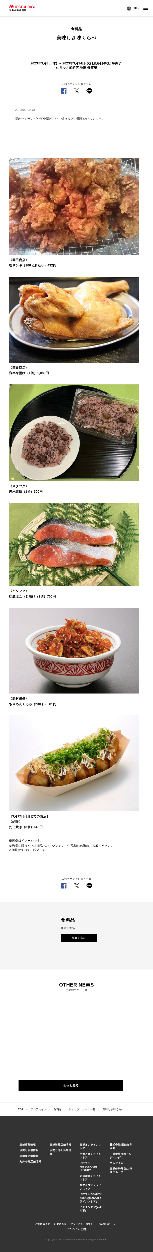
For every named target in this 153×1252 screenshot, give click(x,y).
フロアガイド (38, 1109)
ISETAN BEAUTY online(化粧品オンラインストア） (91, 1198)
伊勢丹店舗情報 (29, 1150)
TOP (21, 1109)
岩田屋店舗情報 (29, 1155)
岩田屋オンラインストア (90, 1177)
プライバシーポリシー (83, 1224)
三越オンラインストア (90, 1146)
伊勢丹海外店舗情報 (60, 1152)
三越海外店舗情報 (60, 1144)
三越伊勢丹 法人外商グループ (121, 1170)
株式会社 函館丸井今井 (121, 1146)
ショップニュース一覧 (82, 1109)
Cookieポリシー (108, 1224)
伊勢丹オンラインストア (90, 1155)
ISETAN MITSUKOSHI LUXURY (88, 1167)
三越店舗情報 (28, 1144)
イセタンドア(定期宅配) (91, 1209)
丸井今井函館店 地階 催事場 (76, 67)
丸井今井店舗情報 (30, 1161)
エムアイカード (119, 1163)
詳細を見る (78, 937)
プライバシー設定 (76, 1229)
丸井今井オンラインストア (90, 1187)
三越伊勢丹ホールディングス (120, 1155)
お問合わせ (60, 1224)
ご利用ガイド (42, 1224)
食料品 (58, 1109)
